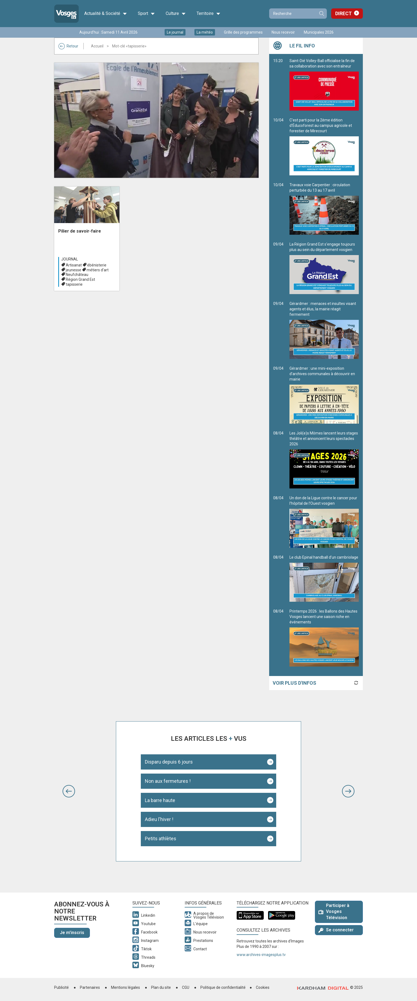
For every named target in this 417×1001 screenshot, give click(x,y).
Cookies (262, 987)
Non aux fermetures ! (168, 781)
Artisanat (74, 265)
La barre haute (160, 800)
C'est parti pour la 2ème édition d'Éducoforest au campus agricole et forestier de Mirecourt (324, 146)
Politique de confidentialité (223, 987)
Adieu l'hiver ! (159, 819)
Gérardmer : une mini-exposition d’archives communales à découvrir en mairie (324, 395)
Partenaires (90, 987)
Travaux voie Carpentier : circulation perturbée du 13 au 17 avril (324, 209)
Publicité (61, 987)
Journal (69, 259)
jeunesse (73, 270)
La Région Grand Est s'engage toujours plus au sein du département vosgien (324, 268)
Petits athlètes (160, 838)
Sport (146, 13)
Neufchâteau (77, 274)
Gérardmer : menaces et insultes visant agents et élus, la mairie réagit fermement (324, 330)
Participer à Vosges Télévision (333, 911)
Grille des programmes (243, 32)
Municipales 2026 (319, 32)
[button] (68, 791)
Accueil (97, 46)
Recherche (321, 13)
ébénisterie (96, 265)
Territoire (208, 13)
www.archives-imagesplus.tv (261, 954)
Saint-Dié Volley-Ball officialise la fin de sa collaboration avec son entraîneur (324, 85)
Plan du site (161, 987)
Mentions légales (125, 987)
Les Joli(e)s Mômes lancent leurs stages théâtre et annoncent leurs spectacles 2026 (324, 459)
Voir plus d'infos (294, 683)
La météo (205, 32)
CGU (185, 987)
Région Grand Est (80, 279)
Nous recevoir (283, 32)
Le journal (175, 32)
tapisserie (74, 284)
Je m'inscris (72, 932)
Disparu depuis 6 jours (169, 762)
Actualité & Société (105, 13)
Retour (68, 46)
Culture (176, 13)
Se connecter (336, 929)
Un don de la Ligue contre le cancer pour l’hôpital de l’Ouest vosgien (324, 522)
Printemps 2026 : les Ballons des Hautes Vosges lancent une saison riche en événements (324, 638)
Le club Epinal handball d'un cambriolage (324, 578)
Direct (343, 13)
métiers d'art (98, 270)
